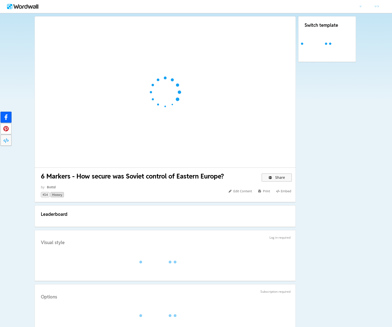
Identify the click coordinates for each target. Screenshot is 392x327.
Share (277, 177)
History (57, 195)
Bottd (51, 187)
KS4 (45, 195)
